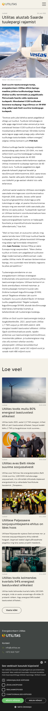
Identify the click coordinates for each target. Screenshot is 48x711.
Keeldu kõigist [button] (35, 700)
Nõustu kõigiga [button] (13, 700)
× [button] (45, 662)
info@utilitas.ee (13, 648)
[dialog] (24, 685)
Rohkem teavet (40, 675)
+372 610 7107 (12, 652)
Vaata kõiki (11, 610)
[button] (24, 707)
